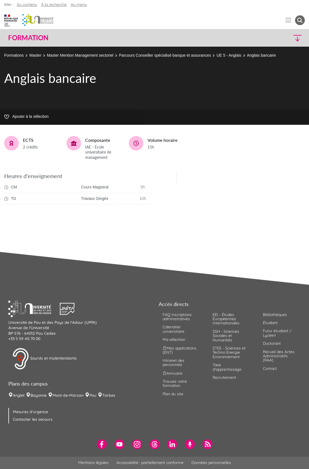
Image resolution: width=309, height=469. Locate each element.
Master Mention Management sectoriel (80, 55)
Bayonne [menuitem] (38, 395)
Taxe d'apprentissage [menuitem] (227, 367)
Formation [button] (28, 38)
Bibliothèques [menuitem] (275, 314)
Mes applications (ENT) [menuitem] (179, 350)
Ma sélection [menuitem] (174, 339)
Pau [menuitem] (92, 395)
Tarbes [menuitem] (108, 395)
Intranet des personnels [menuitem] (173, 362)
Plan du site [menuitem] (173, 393)
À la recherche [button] (54, 4)
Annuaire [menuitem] (172, 372)
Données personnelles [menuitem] (211, 462)
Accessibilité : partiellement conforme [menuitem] (150, 462)
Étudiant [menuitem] (270, 322)
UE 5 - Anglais (229, 55)
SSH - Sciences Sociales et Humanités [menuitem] (226, 336)
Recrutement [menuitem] (224, 377)
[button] (268, 38)
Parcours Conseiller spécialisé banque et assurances (165, 55)
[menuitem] (102, 444)
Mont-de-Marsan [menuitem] (68, 395)
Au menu (79, 4)
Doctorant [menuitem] (272, 343)
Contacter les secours (33, 419)
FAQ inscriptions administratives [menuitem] (177, 316)
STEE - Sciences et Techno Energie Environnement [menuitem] (229, 352)
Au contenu (27, 4)
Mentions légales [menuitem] (93, 462)
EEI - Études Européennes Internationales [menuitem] (226, 319)
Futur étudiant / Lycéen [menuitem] (277, 333)
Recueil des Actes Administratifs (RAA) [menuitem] (278, 356)
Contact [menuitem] (270, 368)
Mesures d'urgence (30, 411)
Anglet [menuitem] (19, 395)
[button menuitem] (300, 20)
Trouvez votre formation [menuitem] (175, 383)
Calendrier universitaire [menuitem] (173, 329)
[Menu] (288, 20)
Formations (14, 55)
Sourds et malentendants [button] (44, 359)
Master (35, 55)
